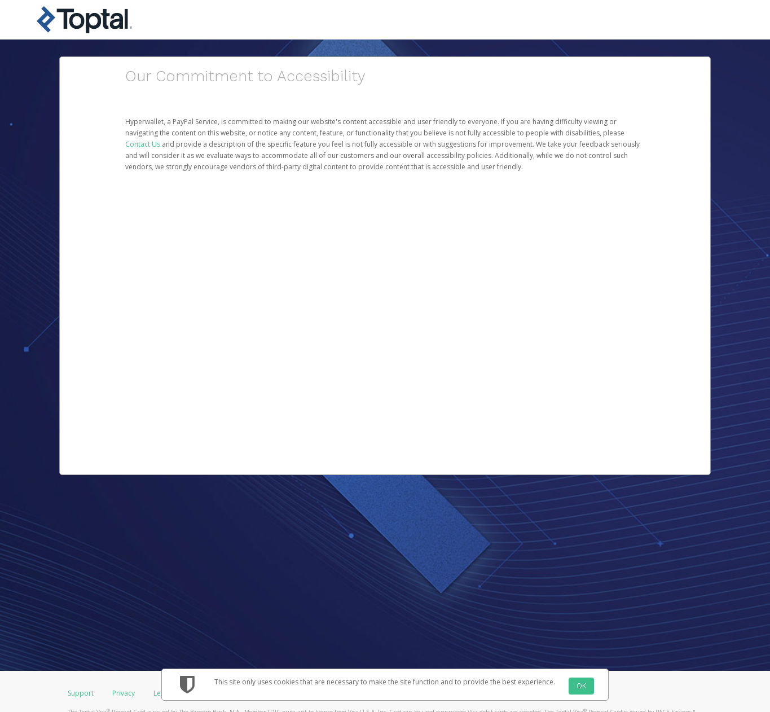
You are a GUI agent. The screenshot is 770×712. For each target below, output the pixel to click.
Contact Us (143, 144)
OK (581, 686)
